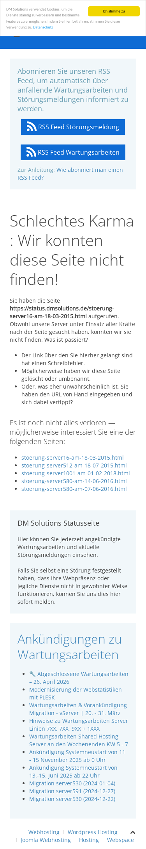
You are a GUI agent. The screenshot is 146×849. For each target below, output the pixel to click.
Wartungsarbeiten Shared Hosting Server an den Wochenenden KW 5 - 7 (78, 740)
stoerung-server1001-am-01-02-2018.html (75, 473)
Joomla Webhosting (46, 840)
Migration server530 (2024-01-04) (72, 783)
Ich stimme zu (114, 11)
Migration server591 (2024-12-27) (72, 791)
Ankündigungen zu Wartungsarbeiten (70, 646)
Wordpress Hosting (93, 832)
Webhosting (44, 832)
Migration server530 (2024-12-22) (72, 799)
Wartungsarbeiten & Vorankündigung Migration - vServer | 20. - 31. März (78, 709)
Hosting (89, 840)
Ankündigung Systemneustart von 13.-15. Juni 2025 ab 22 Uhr (73, 771)
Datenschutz (43, 27)
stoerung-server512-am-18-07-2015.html (74, 465)
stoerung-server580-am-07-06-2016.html (74, 488)
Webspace (120, 840)
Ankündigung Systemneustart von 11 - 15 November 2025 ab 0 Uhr (77, 755)
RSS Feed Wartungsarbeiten (73, 152)
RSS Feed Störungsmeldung (73, 127)
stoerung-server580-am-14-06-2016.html (74, 481)
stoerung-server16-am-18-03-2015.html (72, 457)
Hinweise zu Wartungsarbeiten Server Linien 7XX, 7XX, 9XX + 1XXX (78, 724)
